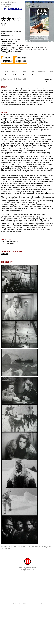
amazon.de (5, 242)
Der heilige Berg (37, 124)
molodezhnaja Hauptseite (8, 3)
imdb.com (4, 254)
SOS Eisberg (34, 137)
